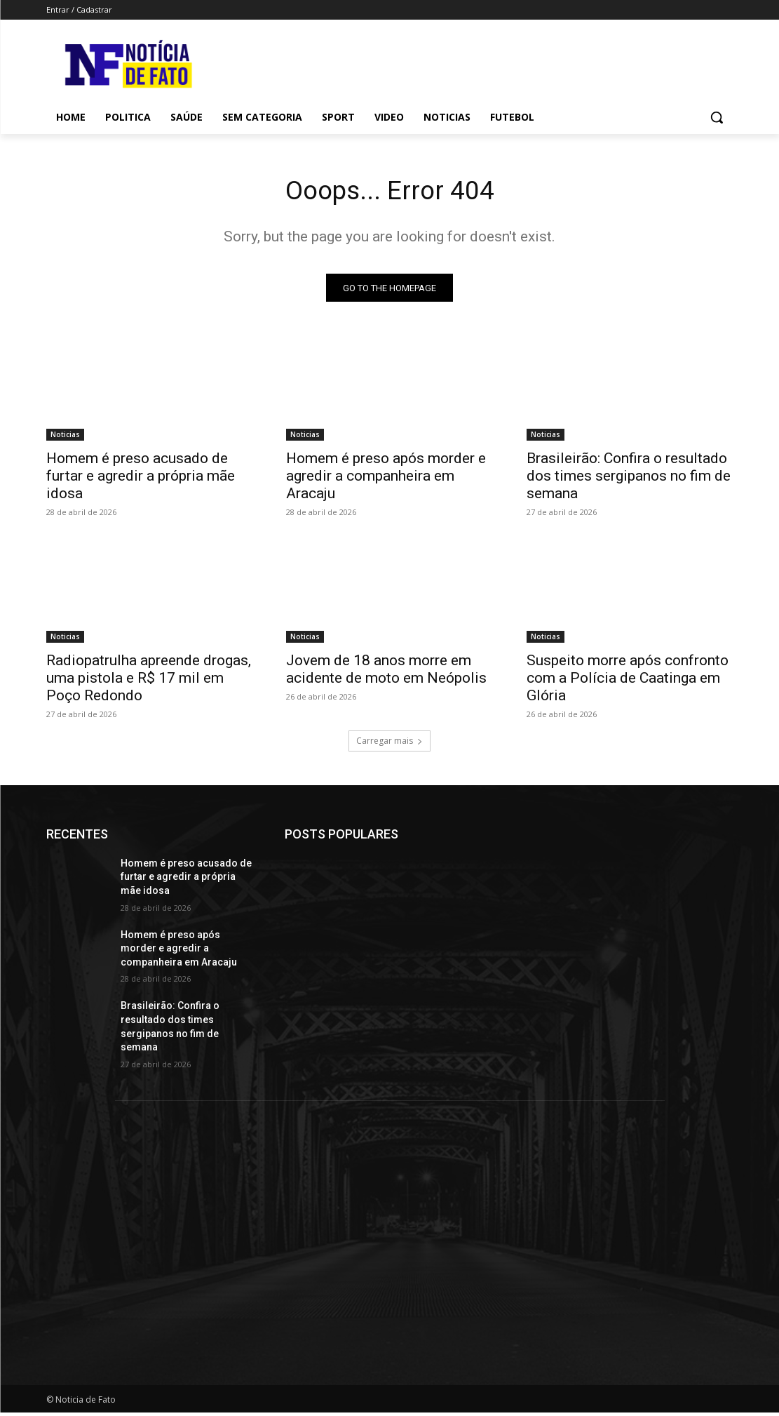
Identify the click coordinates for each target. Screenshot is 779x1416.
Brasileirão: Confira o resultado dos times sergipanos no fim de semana (629, 479)
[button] (716, 117)
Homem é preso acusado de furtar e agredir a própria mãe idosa (140, 479)
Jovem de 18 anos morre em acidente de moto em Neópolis (386, 672)
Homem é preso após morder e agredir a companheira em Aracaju (386, 479)
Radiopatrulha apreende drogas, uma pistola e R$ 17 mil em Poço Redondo (148, 681)
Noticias (65, 437)
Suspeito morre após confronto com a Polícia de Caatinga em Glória (628, 681)
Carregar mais (389, 744)
